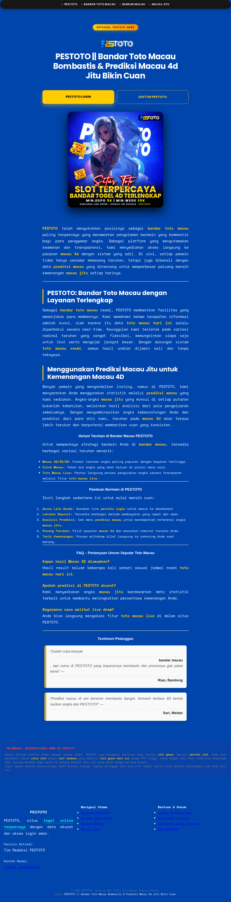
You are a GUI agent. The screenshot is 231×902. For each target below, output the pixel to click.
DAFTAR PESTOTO (153, 97)
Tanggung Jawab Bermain (178, 823)
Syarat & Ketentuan (175, 812)
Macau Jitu (161, 4)
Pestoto (70, 4)
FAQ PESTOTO (168, 829)
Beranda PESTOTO (95, 812)
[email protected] (22, 867)
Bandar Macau (133, 4)
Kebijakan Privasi (174, 818)
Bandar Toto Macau (100, 4)
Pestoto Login (78, 97)
